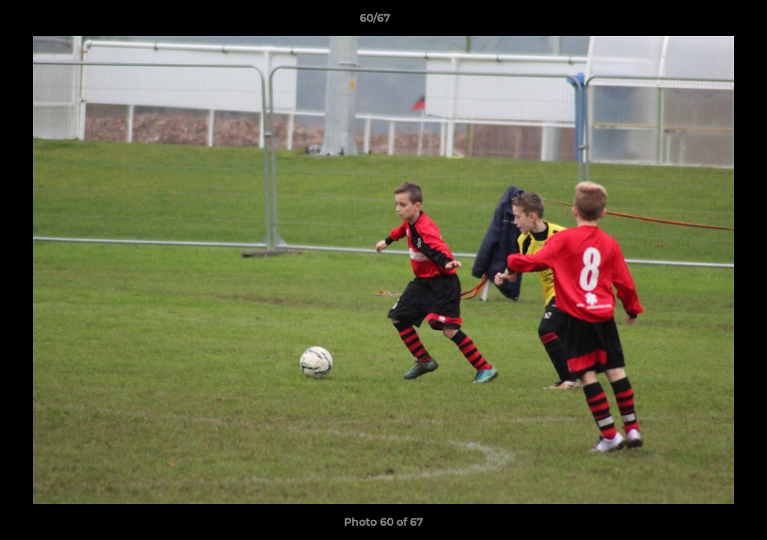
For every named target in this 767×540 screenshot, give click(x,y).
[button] (704, 21)
